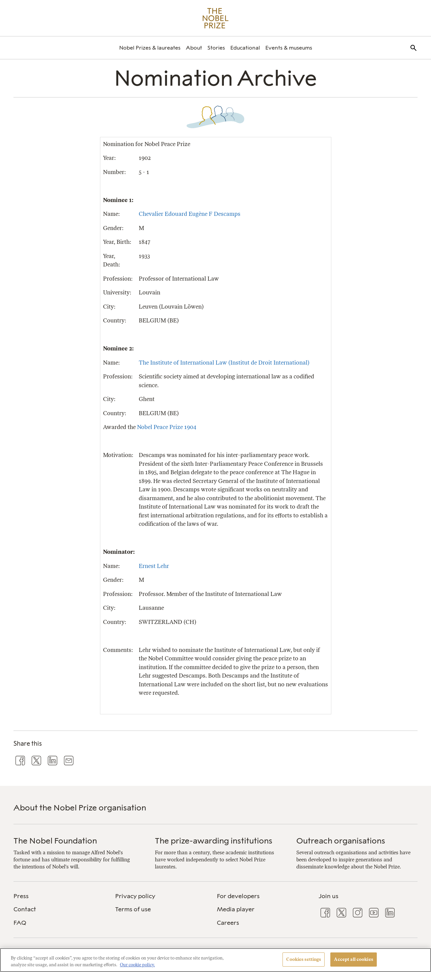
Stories (216, 48)
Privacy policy (135, 896)
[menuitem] (149, 47)
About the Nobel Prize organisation (79, 807)
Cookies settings (303, 959)
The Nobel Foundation (55, 841)
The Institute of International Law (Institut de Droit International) (224, 362)
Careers (228, 922)
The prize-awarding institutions (213, 841)
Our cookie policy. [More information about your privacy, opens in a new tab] (137, 964)
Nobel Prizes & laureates (149, 48)
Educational (245, 48)
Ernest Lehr (154, 566)
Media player (236, 909)
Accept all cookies (353, 959)
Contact (24, 909)
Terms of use (133, 909)
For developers (238, 896)
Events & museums (288, 48)
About (194, 48)
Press (21, 896)
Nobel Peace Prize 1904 (166, 427)
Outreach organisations (340, 841)
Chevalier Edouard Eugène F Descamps (189, 213)
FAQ (19, 922)
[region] (215, 960)
